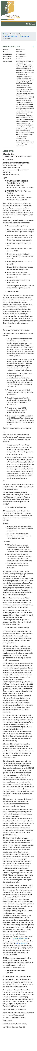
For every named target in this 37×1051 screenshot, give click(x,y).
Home (5, 34)
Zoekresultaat (24, 36)
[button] (30, 24)
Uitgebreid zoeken (11, 36)
